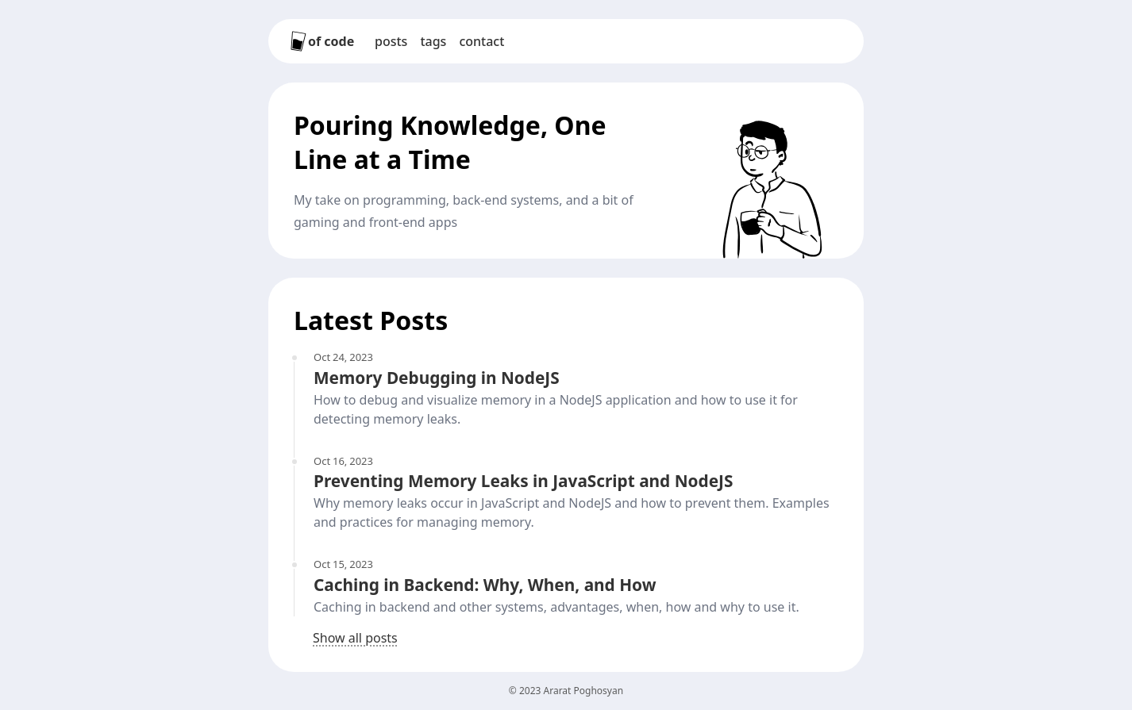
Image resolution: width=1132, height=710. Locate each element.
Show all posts (355, 638)
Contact (481, 41)
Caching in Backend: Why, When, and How (485, 585)
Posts (391, 41)
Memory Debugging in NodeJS (437, 378)
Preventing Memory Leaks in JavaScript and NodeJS (523, 481)
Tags (433, 41)
